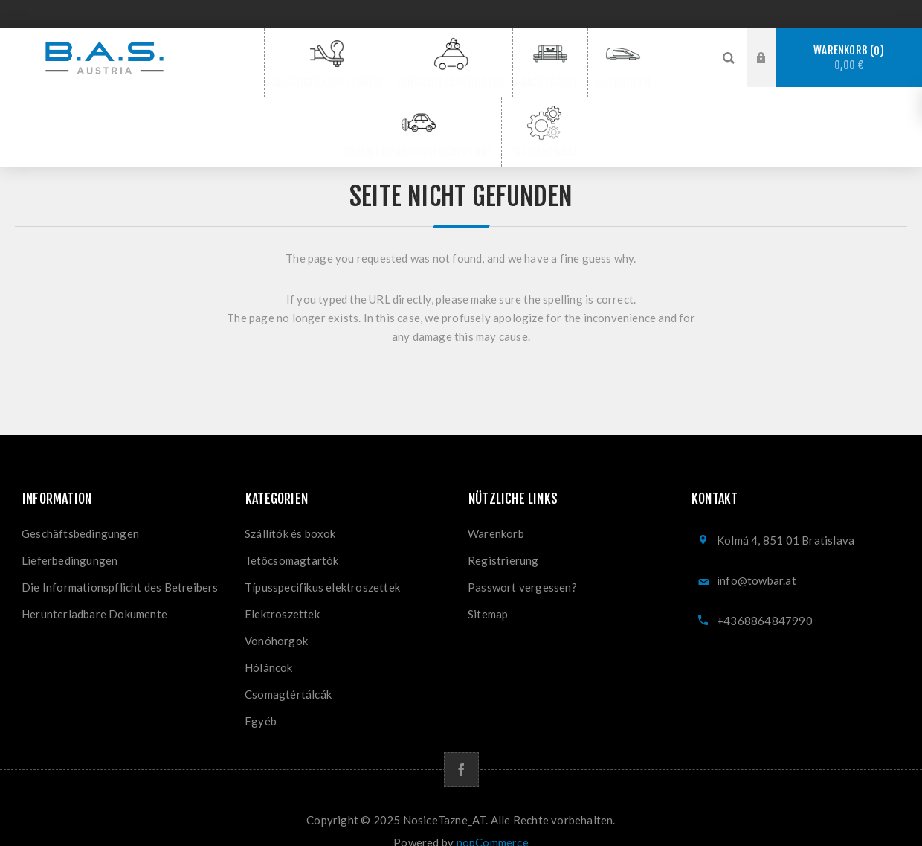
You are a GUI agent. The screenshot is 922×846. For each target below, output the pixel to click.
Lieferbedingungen (69, 539)
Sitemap (488, 593)
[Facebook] (461, 748)
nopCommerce (493, 821)
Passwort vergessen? (522, 566)
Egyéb (261, 700)
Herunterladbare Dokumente (94, 593)
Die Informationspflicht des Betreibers (120, 566)
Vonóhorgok (276, 620)
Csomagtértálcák (288, 673)
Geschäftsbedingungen (80, 512)
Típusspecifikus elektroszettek (322, 566)
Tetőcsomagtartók (292, 539)
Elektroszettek (282, 593)
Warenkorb (849, 57)
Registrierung (503, 539)
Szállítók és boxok (290, 512)
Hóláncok (269, 646)
